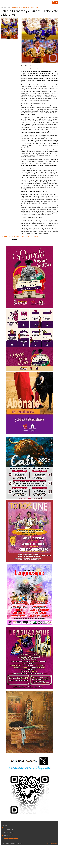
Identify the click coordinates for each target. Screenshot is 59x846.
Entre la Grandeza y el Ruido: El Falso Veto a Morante (23, 236)
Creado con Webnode (51, 843)
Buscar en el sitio (56, 2)
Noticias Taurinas (5, 7)
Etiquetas (4, 236)
